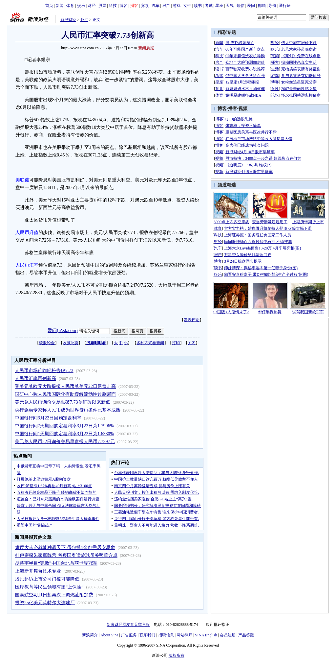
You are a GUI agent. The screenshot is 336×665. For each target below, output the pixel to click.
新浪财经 (68, 19)
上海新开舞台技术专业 (38, 571)
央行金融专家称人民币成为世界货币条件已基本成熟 (67, 410)
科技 (113, 5)
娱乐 (81, 5)
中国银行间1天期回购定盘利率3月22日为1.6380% (64, 433)
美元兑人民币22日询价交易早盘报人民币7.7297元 (65, 441)
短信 (240, 5)
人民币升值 (26, 232)
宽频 (145, 5)
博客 (123, 5)
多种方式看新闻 (150, 343)
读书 (198, 5)
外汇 (84, 19)
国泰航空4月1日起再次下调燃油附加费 (54, 594)
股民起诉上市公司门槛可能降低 (47, 579)
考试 (209, 5)
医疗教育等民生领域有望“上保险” (49, 586)
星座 (219, 5)
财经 (91, 5)
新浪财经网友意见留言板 (128, 624)
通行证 (285, 5)
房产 (166, 5)
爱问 (251, 5)
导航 (272, 5)
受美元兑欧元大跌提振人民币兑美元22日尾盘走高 (65, 386)
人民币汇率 (26, 265)
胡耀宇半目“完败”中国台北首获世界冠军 (56, 563)
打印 (176, 343)
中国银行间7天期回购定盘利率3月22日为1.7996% (64, 425)
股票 (102, 5)
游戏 (176, 5)
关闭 (192, 343)
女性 (187, 5)
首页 (49, 5)
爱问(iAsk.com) (62, 330)
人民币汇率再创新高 (35, 378)
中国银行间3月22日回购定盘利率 (48, 418)
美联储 (22, 180)
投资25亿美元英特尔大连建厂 (45, 602)
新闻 (60, 5)
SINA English (206, 635)
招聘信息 (166, 635)
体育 (70, 5)
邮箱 (262, 5)
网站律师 (184, 635)
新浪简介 (90, 635)
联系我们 (147, 635)
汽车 (155, 5)
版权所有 (176, 655)
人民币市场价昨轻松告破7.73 (44, 370)
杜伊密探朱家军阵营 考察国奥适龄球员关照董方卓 (66, 555)
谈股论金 (47, 343)
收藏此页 (70, 343)
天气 (230, 5)
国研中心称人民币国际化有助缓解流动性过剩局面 (65, 394)
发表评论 (192, 320)
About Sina (109, 635)
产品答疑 (246, 635)
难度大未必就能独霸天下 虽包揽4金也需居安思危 (65, 547)
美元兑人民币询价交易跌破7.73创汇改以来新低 (62, 402)
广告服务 (129, 635)
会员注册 (228, 635)
